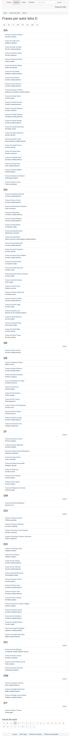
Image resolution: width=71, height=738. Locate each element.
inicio (5, 13)
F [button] (22, 723)
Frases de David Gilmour (13, 261)
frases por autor (15, 13)
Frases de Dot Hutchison (13, 616)
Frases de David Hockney (13, 280)
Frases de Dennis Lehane (13, 417)
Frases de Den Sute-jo (12, 399)
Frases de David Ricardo (13, 323)
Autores (16, 2)
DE (5, 342)
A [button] (3, 723)
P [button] (59, 723)
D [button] (15, 723)
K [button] (40, 723)
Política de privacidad (51, 734)
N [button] (52, 723)
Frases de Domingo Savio (13, 548)
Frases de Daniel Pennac (13, 145)
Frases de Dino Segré (12, 482)
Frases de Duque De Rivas (14, 668)
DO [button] (23, 25)
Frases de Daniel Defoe (13, 96)
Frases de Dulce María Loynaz (15, 662)
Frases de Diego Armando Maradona (17, 451)
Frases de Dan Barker (12, 71)
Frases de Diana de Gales (13, 439)
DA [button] (4, 25)
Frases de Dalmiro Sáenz (13, 53)
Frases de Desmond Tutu (13, 424)
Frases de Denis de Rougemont (15, 405)
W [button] (22, 727)
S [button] (7, 727)
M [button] (48, 723)
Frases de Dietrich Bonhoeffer (15, 463)
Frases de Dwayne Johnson (14, 683)
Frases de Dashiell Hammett (14, 194)
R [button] (3, 727)
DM (6, 495)
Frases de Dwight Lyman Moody (15, 695)
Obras (24, 2)
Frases (9, 2)
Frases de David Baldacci (13, 218)
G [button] (26, 723)
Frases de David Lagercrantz (14, 292)
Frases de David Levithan (13, 298)
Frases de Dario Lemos (12, 182)
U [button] (15, 727)
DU (6, 642)
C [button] (11, 723)
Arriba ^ (64, 346)
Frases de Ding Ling (11, 469)
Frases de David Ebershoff (14, 243)
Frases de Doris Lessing (13, 597)
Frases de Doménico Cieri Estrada (16, 530)
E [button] (18, 723)
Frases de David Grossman (14, 268)
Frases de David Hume (12, 286)
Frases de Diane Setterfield (14, 445)
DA (5, 30)
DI (5, 431)
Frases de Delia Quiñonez (13, 368)
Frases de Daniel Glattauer (14, 108)
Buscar (59, 2)
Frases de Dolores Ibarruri (13, 518)
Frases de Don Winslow (13, 567)
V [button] (18, 727)
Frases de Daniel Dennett (13, 102)
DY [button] (37, 25)
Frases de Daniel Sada (12, 151)
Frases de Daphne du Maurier (15, 176)
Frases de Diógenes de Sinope (15, 488)
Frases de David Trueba (13, 335)
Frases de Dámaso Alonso (13, 59)
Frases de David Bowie (12, 225)
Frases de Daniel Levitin (13, 139)
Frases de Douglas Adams (13, 622)
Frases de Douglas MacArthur (15, 634)
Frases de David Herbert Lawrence (16, 274)
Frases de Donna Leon (12, 585)
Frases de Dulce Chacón (13, 655)
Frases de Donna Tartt (12, 591)
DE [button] (9, 25)
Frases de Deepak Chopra (13, 362)
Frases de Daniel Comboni (14, 90)
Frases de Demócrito (12, 387)
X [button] (26, 727)
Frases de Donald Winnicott (14, 573)
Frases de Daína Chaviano (14, 34)
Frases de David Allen (12, 212)
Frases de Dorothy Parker (13, 610)
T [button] (11, 727)
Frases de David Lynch (12, 311)
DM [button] (18, 25)
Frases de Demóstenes (12, 393)
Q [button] (63, 723)
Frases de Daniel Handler (13, 120)
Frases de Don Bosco (12, 554)
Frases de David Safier (12, 329)
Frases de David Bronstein (14, 231)
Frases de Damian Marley (13, 65)
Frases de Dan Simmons (13, 84)
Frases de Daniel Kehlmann (14, 133)
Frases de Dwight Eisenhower (15, 689)
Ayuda (15, 734)
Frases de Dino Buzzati (12, 475)
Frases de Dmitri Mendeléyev (14, 503)
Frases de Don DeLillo (12, 561)
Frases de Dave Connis (13, 200)
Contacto (31, 2)
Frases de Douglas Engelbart (14, 628)
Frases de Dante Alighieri (13, 170)
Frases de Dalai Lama (12, 41)
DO (6, 510)
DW (6, 675)
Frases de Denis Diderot (13, 411)
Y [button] (30, 727)
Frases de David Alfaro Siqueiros (16, 206)
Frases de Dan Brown (12, 77)
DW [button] (32, 25)
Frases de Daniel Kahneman (14, 127)
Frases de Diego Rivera (13, 457)
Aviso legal (23, 734)
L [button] (44, 723)
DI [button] (13, 25)
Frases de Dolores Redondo (14, 524)
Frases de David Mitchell (13, 317)
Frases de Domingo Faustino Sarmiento (18, 536)
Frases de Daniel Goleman (14, 114)
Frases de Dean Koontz (13, 350)
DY (5, 702)
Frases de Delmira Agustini (14, 374)
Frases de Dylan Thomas (13, 710)
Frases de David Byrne (12, 237)
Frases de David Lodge (12, 304)
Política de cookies (35, 734)
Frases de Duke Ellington (13, 649)
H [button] (30, 723)
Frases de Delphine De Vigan (14, 381)
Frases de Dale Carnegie (13, 47)
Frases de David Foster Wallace (15, 255)
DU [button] (27, 25)
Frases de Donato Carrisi (13, 579)
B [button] (7, 723)
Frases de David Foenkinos (14, 249)
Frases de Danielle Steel (13, 157)
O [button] (55, 723)
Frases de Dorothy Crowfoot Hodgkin (17, 604)
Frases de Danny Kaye (12, 163)
